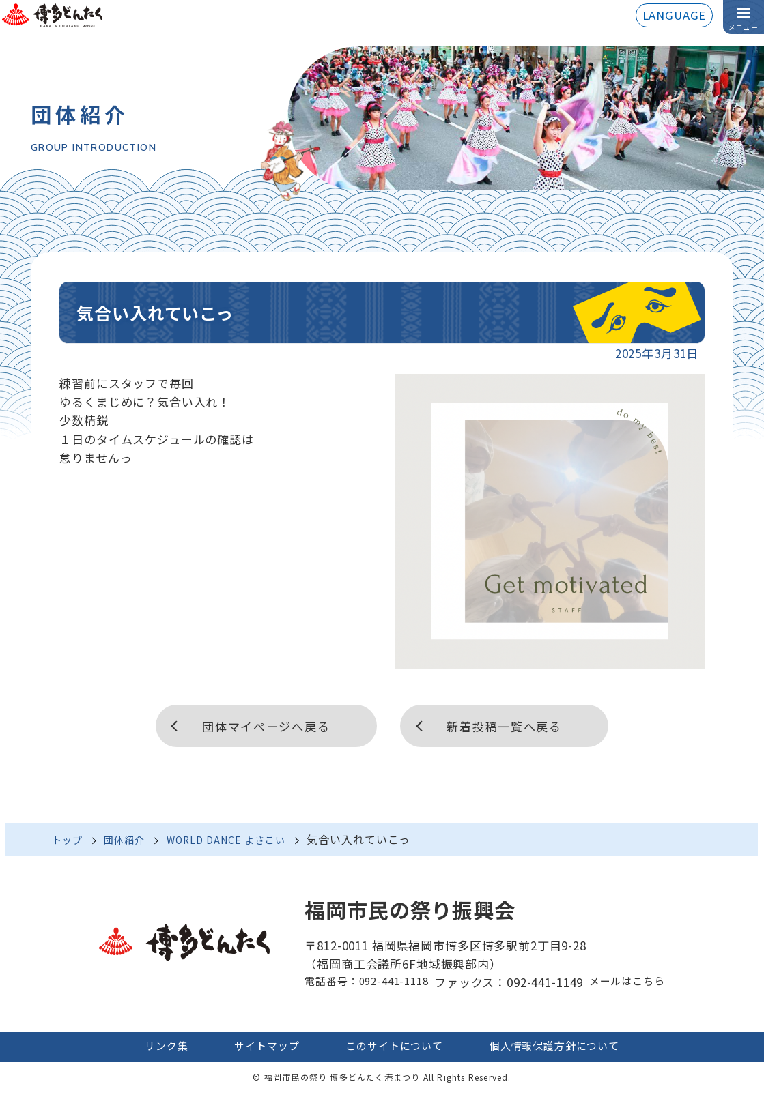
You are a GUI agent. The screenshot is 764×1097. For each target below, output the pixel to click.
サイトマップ (255, 1049)
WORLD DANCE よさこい (244, 842)
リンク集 (148, 1049)
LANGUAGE (673, 16)
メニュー (743, 28)
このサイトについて (393, 1049)
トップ (69, 842)
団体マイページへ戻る (260, 726)
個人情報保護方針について (567, 1049)
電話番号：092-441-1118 (361, 984)
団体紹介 (132, 842)
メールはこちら (634, 984)
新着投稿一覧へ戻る (510, 726)
